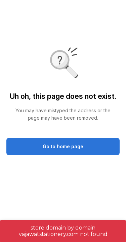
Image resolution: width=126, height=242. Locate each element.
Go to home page (63, 146)
